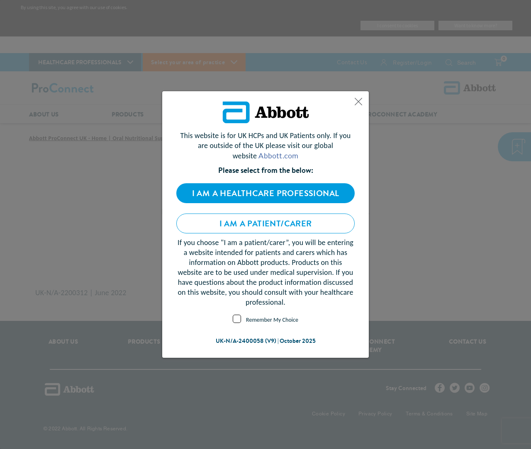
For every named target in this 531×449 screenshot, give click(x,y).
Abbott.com (278, 155)
